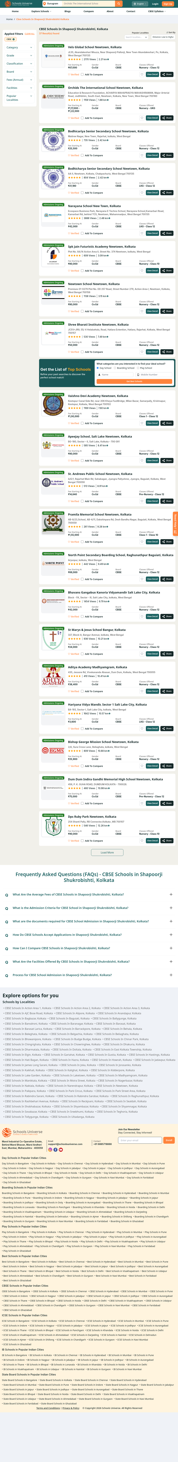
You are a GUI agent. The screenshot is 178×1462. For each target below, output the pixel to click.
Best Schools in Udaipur (154, 1271)
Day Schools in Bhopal (40, 1172)
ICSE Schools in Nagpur (42, 1325)
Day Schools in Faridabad (140, 1177)
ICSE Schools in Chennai (72, 1320)
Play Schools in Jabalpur (69, 1236)
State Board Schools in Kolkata (56, 1380)
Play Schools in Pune (156, 1232)
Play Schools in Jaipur (95, 1236)
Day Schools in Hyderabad (99, 1163)
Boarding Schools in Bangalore (18, 1193)
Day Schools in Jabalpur (68, 1168)
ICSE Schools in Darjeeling (85, 1334)
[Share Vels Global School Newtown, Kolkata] (166, 74)
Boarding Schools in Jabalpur (112, 1197)
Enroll (169, 1140)
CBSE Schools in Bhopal (42, 1300)
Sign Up (168, 3)
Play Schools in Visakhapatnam (121, 1241)
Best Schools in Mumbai (131, 1261)
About (110, 11)
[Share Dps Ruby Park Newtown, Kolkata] (166, 840)
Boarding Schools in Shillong (117, 1216)
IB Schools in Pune (144, 1355)
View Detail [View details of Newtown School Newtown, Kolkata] (152, 311)
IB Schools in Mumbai (120, 1355)
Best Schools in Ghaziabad (17, 1280)
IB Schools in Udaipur (48, 1369)
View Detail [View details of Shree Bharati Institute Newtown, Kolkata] (152, 351)
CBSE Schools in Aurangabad (157, 1295)
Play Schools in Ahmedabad (18, 1246)
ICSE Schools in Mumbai (131, 1320)
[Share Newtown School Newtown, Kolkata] (166, 311)
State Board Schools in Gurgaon (96, 1398)
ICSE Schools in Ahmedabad (54, 1334)
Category (19, 47)
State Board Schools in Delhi (86, 1394)
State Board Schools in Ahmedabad (57, 1398)
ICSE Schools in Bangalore (15, 1320)
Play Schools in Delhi (92, 1241)
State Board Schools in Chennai (91, 1380)
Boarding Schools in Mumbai (154, 1193)
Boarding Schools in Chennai (84, 1193)
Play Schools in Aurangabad (151, 1236)
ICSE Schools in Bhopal (41, 1330)
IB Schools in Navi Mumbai (127, 1369)
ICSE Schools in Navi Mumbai (132, 1339)
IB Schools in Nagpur (38, 1359)
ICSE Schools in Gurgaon (102, 1339)
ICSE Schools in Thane (14, 1330)
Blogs (67, 11)
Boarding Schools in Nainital (18, 1216)
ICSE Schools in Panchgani (70, 1330)
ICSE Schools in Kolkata (44, 1320)
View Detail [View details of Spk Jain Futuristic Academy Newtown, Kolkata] (152, 270)
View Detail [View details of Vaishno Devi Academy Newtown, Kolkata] (152, 423)
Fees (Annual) (19, 80)
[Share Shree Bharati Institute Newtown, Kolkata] (166, 351)
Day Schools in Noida (66, 1172)
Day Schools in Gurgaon (78, 1177)
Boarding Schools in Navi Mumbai (55, 1221)
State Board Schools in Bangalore (19, 1380)
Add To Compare (94, 74)
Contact (130, 11)
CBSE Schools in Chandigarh (51, 1305)
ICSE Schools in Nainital (114, 1334)
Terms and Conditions (48, 1408)
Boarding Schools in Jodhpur (18, 1202)
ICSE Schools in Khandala (100, 1330)
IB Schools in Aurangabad (140, 1359)
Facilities (19, 88)
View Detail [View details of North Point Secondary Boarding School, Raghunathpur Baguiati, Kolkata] (152, 579)
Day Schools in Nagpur (41, 1168)
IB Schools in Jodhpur (112, 1359)
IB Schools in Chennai (65, 1355)
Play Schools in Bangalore (15, 1232)
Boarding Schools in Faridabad (92, 1221)
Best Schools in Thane (14, 1271)
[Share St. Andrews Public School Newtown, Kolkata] (166, 501)
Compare (89, 11)
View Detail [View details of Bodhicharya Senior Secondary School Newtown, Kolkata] (152, 192)
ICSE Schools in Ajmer (14, 1339)
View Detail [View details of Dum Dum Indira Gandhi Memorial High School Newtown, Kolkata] (152, 803)
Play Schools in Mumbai (129, 1232)
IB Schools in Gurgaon (99, 1369)
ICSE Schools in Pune (157, 1320)
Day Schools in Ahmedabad (17, 1177)
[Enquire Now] (175, 524)
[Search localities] (136, 37)
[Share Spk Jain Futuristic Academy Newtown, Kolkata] (166, 270)
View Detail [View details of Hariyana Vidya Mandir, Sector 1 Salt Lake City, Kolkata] (152, 728)
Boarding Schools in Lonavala (19, 1207)
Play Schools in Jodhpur (122, 1236)
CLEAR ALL (30, 34)
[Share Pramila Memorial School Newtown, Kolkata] (166, 541)
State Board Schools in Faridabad (20, 1403)
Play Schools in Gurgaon (79, 1246)
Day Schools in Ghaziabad (17, 1182)
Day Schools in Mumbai (128, 1163)
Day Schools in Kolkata (43, 1163)
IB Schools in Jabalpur (63, 1359)
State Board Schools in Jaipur (18, 1389)
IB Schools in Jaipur (88, 1359)
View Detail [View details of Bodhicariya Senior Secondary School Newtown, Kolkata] (152, 155)
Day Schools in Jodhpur (120, 1168)
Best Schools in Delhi (93, 1271)
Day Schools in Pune (154, 1163)
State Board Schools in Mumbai (20, 1384)
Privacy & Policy (71, 1408)
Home (15, 11)
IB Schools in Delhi (137, 1364)
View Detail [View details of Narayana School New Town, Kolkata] (152, 233)
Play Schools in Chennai (71, 1232)
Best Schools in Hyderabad (101, 1261)
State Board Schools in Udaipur (19, 1398)
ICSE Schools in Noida (127, 1330)
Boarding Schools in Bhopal (148, 1202)
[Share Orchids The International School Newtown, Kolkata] (166, 118)
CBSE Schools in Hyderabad (103, 1291)
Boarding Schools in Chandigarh (152, 1216)
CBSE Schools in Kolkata (45, 1291)
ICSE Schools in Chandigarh (71, 1339)
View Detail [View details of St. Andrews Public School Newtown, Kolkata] (152, 501)
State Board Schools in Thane (127, 1389)
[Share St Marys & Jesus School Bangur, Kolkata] (166, 653)
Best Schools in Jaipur (96, 1266)
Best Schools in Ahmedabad (18, 1275)
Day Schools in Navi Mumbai (109, 1177)
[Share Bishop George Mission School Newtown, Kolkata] (166, 766)
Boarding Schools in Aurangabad (83, 1202)
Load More (107, 852)
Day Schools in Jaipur (95, 1168)
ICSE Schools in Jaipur (96, 1325)
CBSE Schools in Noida (69, 1300)
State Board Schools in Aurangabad (90, 1389)
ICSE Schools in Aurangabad (153, 1325)
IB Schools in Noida (114, 1364)
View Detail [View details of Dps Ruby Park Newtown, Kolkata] (152, 840)
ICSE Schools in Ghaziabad (17, 1344)
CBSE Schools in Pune (161, 1291)
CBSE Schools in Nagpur (43, 1295)
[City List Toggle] (50, 4)
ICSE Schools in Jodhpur (123, 1325)
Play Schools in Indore (15, 1236)
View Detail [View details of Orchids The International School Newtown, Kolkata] (152, 117)
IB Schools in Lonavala (63, 1364)
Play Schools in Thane (14, 1241)
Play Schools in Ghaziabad (17, 1250)
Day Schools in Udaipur (151, 1172)
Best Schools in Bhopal (41, 1271)
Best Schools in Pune (157, 1261)
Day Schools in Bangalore (15, 1163)
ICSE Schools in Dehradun (142, 1334)
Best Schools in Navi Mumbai (111, 1275)
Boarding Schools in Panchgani (53, 1207)
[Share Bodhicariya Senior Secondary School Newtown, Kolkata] (166, 155)
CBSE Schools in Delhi (95, 1300)
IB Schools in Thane (13, 1364)
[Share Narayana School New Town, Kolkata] (166, 233)
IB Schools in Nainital (73, 1369)
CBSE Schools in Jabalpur (72, 1295)
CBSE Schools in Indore (15, 1295)
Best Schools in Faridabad (142, 1275)
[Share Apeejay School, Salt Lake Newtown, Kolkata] (166, 460)
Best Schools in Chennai (71, 1261)
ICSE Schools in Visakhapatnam (19, 1334)
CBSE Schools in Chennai (74, 1291)
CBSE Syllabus (157, 11)
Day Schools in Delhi (90, 1172)
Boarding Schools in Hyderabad (119, 1193)
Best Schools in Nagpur (42, 1266)
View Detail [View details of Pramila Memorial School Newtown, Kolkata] (152, 541)
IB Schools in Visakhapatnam (18, 1369)
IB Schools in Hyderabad (93, 1355)
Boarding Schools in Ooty (49, 1202)
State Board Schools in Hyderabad (128, 1380)
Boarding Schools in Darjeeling (131, 1211)
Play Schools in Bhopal (41, 1241)
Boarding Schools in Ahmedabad (94, 1211)
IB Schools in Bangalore (14, 1355)
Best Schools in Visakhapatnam (122, 1271)
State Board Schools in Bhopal (19, 1394)
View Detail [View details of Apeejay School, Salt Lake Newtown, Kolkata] (152, 460)
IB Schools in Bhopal (37, 1364)
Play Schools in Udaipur (153, 1241)
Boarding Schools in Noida (121, 1207)
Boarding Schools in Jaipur (144, 1197)
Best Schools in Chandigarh (50, 1275)
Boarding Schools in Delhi (151, 1207)
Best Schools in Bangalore (15, 1261)
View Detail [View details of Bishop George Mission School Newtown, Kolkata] (152, 765)
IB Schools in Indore (14, 1359)
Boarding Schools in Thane (117, 1202)
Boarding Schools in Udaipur (59, 1211)
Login (155, 3)
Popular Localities (19, 98)
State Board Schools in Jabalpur (157, 1384)
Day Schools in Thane (14, 1172)
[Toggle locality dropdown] (146, 37)
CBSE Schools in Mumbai (134, 1291)
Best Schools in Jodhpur (123, 1266)
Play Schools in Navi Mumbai (110, 1246)
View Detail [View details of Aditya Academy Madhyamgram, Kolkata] (152, 691)
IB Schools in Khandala (90, 1364)
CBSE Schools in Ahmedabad (18, 1305)
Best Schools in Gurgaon (80, 1275)
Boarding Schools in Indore (47, 1197)
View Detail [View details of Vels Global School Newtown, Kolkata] (152, 74)
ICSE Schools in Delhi (152, 1330)
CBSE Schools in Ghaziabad (17, 1310)
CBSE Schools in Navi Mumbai (114, 1305)
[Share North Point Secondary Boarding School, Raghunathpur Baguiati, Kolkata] (166, 579)
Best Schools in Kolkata (44, 1261)
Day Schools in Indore (14, 1168)
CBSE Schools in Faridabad (146, 1305)
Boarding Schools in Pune (17, 1197)
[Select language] (140, 3)
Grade (19, 55)
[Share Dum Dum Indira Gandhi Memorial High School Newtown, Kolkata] (166, 803)
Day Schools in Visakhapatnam (120, 1172)
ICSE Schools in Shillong (41, 1339)
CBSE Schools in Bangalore (16, 1291)
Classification (19, 63)
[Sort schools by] (163, 37)
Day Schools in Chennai (70, 1163)
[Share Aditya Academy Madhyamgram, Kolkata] (166, 691)
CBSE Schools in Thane (15, 1300)
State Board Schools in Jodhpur (53, 1389)
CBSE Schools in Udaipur (159, 1300)
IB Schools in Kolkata (41, 1355)
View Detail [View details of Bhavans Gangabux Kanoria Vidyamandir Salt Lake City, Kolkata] (152, 616)
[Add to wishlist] (142, 74)
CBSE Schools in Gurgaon (82, 1305)
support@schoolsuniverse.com (65, 1144)
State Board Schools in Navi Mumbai (134, 1398)
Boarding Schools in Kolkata (52, 1193)
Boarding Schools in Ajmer (85, 1216)
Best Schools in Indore (15, 1266)
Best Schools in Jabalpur (69, 1266)
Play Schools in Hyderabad (100, 1232)
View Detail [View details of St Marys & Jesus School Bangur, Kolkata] (152, 653)
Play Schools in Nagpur (41, 1236)
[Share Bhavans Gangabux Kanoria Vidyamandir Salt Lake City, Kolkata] (166, 616)
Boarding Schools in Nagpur (79, 1197)
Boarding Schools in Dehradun (52, 1216)
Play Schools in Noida (66, 1241)
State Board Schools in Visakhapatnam (124, 1394)
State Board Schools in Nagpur (122, 1384)
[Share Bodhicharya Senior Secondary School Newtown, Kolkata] (166, 192)
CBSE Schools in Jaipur (99, 1295)
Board (19, 71)
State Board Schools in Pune (54, 1384)
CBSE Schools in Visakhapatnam (126, 1300)
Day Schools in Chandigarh (49, 1177)
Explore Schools (41, 11)
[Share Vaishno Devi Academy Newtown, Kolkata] (166, 423)
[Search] (119, 3)
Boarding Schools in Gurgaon (18, 1221)
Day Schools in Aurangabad (150, 1168)
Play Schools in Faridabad (141, 1246)
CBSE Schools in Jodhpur (126, 1295)
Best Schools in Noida (67, 1271)
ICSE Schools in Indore (15, 1325)
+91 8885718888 (102, 1144)
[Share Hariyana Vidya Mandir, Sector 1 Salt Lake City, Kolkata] (166, 728)
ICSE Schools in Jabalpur (70, 1325)
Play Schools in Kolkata (44, 1232)
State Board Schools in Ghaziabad (59, 1403)
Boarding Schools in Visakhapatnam (22, 1211)
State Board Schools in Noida (53, 1394)
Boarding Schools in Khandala (88, 1207)
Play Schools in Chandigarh (49, 1246)
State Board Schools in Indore (87, 1384)
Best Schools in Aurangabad (153, 1266)
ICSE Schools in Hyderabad (101, 1320)
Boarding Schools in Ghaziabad (127, 1221)
